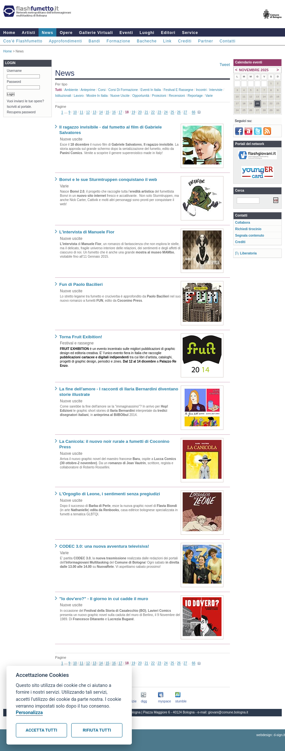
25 (172, 112)
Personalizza (29, 712)
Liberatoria (248, 253)
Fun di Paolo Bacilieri (81, 284)
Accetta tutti (41, 730)
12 (88, 112)
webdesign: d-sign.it (270, 735)
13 (94, 112)
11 (81, 112)
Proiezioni (159, 95)
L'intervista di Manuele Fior (86, 232)
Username (14, 71)
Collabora (242, 222)
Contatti (227, 41)
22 (152, 112)
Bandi (94, 41)
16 (114, 112)
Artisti (28, 32)
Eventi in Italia (151, 90)
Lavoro (79, 95)
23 (159, 112)
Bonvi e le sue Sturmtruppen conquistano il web (108, 179)
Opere (66, 32)
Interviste (215, 90)
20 (140, 112)
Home (9, 32)
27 (185, 112)
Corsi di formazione (123, 90)
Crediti (185, 41)
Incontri (201, 90)
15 (107, 112)
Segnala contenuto (249, 235)
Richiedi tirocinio (248, 229)
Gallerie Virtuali (96, 32)
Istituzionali (63, 95)
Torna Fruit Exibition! (80, 336)
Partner (205, 41)
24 (165, 112)
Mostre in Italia (97, 95)
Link (167, 41)
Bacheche (146, 41)
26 (179, 112)
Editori (168, 32)
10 (75, 112)
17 (120, 112)
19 (133, 112)
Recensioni (177, 95)
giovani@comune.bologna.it (228, 712)
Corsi (102, 90)
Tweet (225, 64)
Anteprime (88, 90)
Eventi (126, 32)
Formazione (118, 41)
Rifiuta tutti (97, 730)
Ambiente (71, 90)
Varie (209, 95)
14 (101, 112)
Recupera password (21, 112)
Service (190, 32)
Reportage (195, 95)
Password (14, 82)
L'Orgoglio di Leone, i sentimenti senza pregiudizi (109, 493)
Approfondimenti (65, 41)
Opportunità (140, 95)
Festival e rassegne (178, 90)
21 (146, 112)
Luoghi (147, 32)
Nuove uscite (120, 95)
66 (193, 112)
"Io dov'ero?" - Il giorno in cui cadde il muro (103, 598)
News (47, 32)
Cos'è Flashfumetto (22, 41)
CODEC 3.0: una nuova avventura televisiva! (104, 546)
